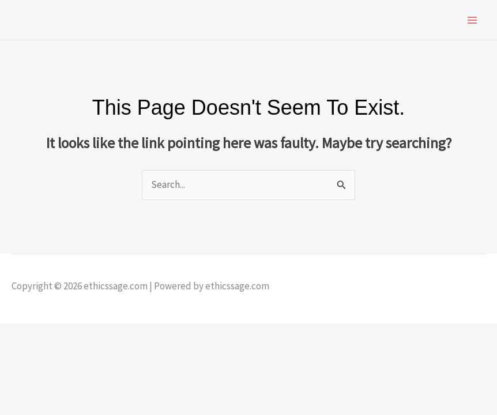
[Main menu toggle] (473, 20)
